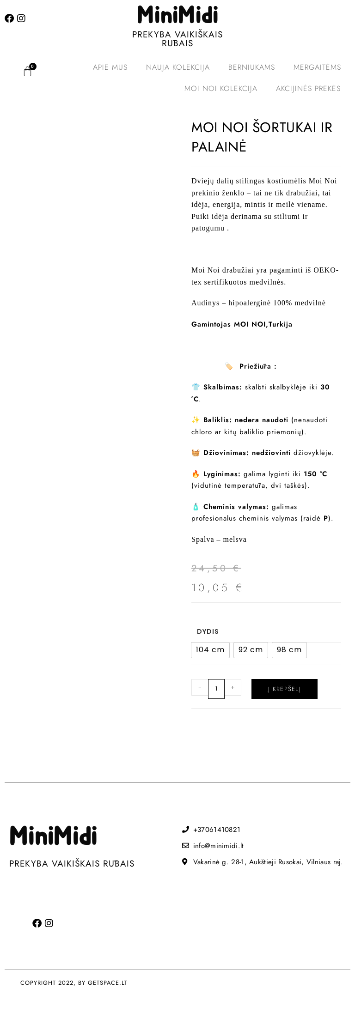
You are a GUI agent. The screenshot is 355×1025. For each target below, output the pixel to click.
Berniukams (251, 67)
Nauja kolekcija (178, 67)
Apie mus (110, 67)
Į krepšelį (284, 689)
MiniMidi (177, 16)
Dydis (208, 631)
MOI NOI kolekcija (220, 88)
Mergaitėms (317, 67)
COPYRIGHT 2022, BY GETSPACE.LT (74, 982)
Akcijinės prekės (308, 88)
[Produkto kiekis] (216, 689)
